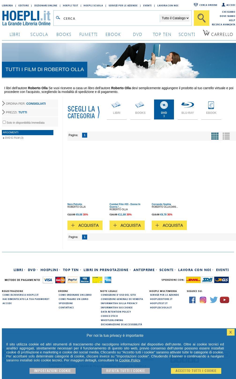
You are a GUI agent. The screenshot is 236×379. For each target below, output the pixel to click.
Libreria (7, 5)
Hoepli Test (70, 5)
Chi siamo (228, 11)
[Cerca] (201, 18)
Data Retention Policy (116, 311)
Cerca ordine (208, 5)
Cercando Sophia (161, 204)
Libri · (20, 270)
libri (15, 34)
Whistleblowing (112, 320)
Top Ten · (72, 270)
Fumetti (88, 34)
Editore (23, 5)
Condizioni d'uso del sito (118, 294)
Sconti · (167, 270)
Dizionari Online (45, 5)
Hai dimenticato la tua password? (26, 299)
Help (232, 20)
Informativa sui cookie (117, 307)
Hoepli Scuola (93, 5)
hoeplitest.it (159, 303)
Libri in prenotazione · (107, 270)
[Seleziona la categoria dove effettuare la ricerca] (175, 18)
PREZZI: (16, 112)
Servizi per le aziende (123, 5)
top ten (162, 34)
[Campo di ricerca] (111, 18)
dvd (137, 34)
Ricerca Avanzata (223, 24)
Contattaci (66, 307)
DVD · (33, 270)
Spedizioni (66, 303)
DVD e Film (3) (14, 137)
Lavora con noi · (196, 270)
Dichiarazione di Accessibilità (121, 324)
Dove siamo (227, 16)
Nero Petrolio (74, 204)
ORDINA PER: (26, 103)
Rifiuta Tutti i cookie (125, 371)
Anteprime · (145, 270)
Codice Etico (109, 315)
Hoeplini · (51, 270)
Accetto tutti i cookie (196, 371)
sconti (187, 34)
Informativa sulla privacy (119, 303)
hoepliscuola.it (161, 307)
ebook (113, 34)
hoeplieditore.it (161, 299)
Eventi (147, 5)
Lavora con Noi (167, 5)
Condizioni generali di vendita (122, 299)
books (64, 34)
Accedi (230, 5)
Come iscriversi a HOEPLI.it (21, 294)
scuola (39, 34)
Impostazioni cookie (52, 371)
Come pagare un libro (73, 299)
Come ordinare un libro (75, 294)
